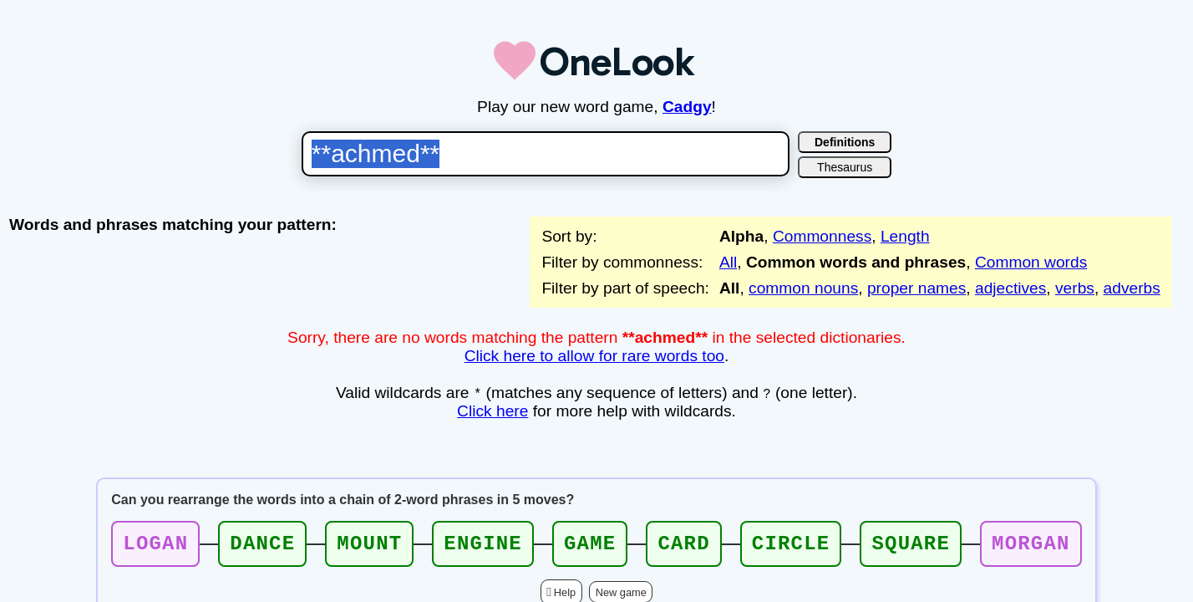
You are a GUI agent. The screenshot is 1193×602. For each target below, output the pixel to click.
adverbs (1132, 288)
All (728, 262)
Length (905, 236)
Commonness (822, 236)
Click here (492, 411)
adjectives (1010, 288)
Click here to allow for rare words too (594, 356)
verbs (1074, 288)
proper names (916, 288)
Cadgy (687, 106)
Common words (1031, 262)
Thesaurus (844, 167)
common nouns (803, 288)
